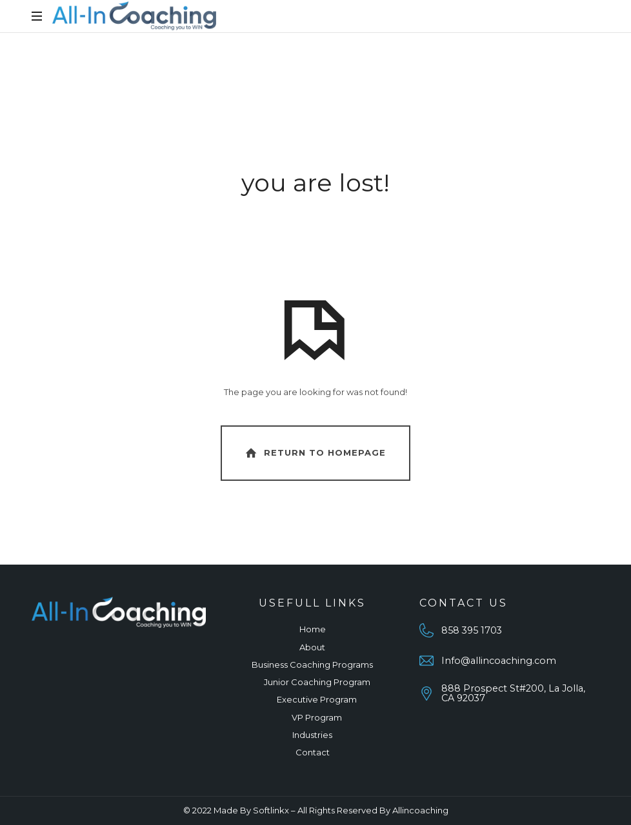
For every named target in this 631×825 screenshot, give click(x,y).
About (312, 647)
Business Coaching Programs (312, 664)
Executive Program (317, 699)
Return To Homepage (314, 452)
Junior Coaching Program (317, 682)
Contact (312, 752)
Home (312, 629)
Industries (312, 735)
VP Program (317, 717)
